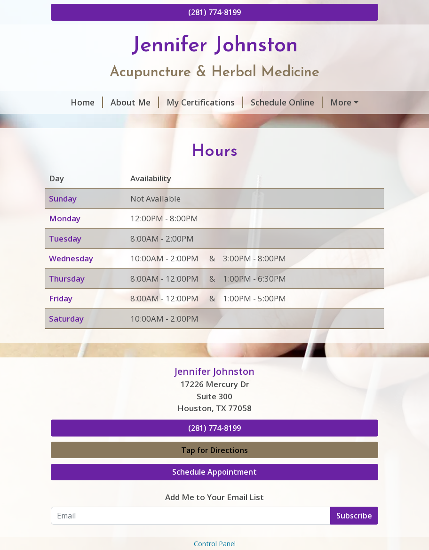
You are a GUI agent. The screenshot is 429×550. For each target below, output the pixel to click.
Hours (334, 102)
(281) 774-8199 (214, 12)
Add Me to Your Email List (214, 536)
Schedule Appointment (214, 512)
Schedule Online (274, 102)
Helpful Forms (290, 122)
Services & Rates (212, 122)
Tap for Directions (214, 490)
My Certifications (192, 102)
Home (74, 102)
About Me (122, 102)
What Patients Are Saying (113, 122)
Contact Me (81, 142)
